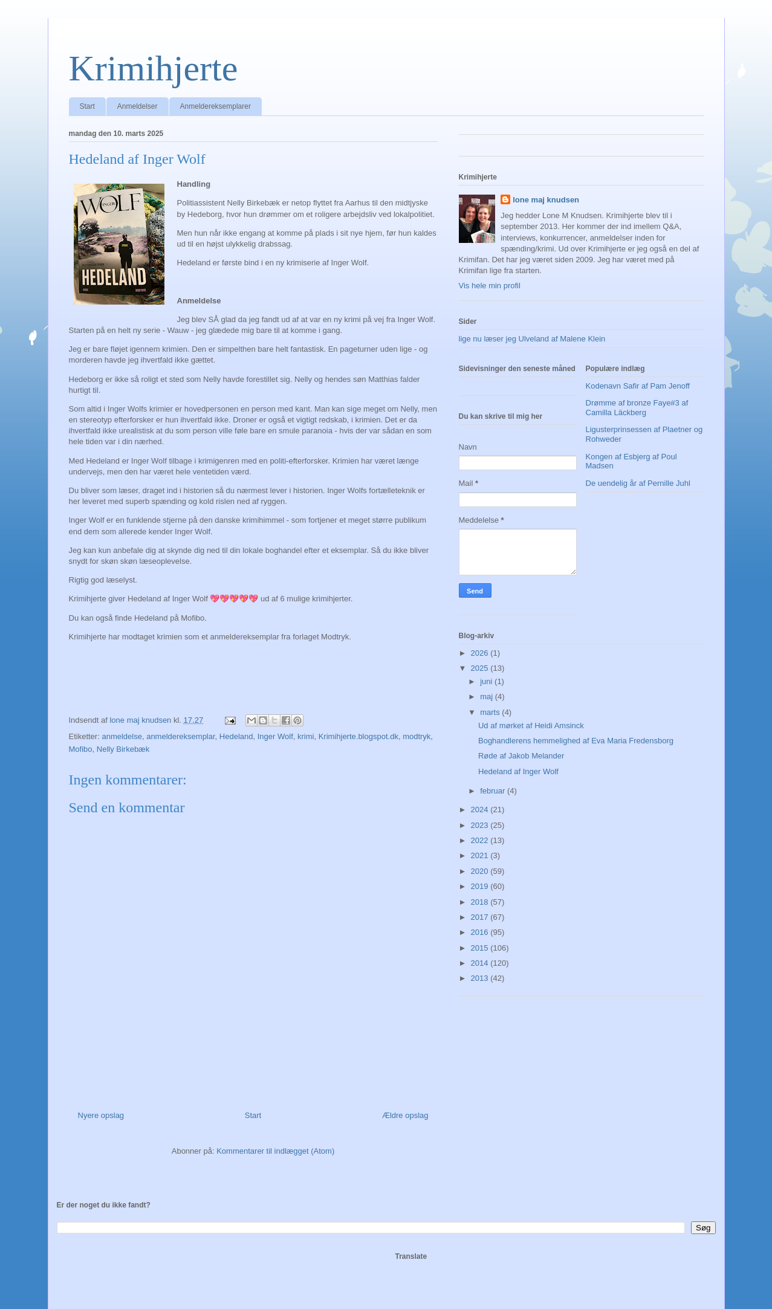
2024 (481, 809)
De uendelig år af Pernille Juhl (638, 483)
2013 (481, 978)
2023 (481, 825)
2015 (481, 947)
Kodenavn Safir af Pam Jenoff (638, 385)
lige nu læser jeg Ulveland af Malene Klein (532, 338)
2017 (481, 917)
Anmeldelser (137, 106)
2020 (481, 871)
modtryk (416, 736)
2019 (481, 886)
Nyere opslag (101, 1115)
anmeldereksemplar (180, 736)
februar (493, 790)
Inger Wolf (275, 736)
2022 (481, 840)
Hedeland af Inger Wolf (518, 771)
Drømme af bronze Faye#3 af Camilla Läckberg (637, 407)
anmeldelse (122, 736)
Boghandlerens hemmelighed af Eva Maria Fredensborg (575, 740)
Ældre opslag (405, 1115)
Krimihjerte (153, 68)
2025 (481, 668)
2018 (481, 902)
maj (487, 696)
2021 (481, 855)
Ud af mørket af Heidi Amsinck (531, 725)
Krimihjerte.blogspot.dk (358, 736)
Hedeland (236, 736)
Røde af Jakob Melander (521, 755)
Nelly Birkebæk (123, 749)
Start (87, 106)
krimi (305, 736)
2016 (481, 932)
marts (491, 712)
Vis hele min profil (490, 285)
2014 (481, 963)
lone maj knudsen (546, 199)
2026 (481, 653)
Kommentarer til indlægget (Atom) (275, 1150)
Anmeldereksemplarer (215, 106)
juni (487, 681)
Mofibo (80, 749)
